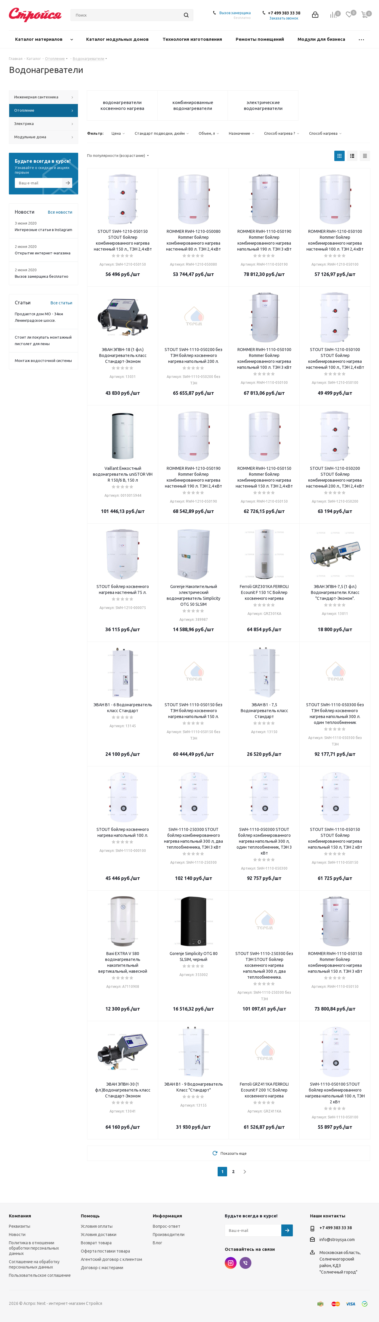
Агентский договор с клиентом (111, 1259)
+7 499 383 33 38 (284, 13)
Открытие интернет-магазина (42, 253)
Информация (167, 1215)
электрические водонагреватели (263, 105)
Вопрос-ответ (166, 1226)
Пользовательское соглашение (40, 1275)
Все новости (60, 212)
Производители (168, 1234)
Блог (157, 1242)
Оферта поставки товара (105, 1251)
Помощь (90, 1215)
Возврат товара (96, 1242)
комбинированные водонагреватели (192, 105)
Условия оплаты (97, 1226)
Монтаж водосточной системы (43, 360)
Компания (20, 1215)
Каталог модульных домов (118, 39)
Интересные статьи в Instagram (43, 230)
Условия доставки (98, 1234)
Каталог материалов (39, 39)
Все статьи (61, 303)
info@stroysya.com (337, 1239)
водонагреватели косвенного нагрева (122, 105)
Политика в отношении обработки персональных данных (34, 1248)
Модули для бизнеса (322, 39)
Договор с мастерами (102, 1267)
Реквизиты (19, 1226)
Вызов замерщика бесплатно (41, 276)
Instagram (231, 1263)
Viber (245, 1263)
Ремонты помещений (260, 39)
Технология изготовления (193, 39)
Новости (17, 1234)
